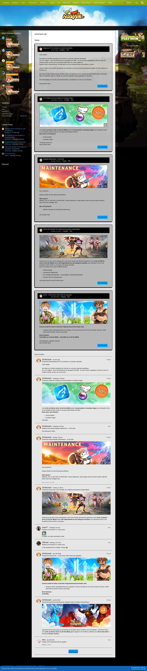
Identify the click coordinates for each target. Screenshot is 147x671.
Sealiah (8, 85)
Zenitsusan (8, 132)
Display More (73, 651)
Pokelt (7, 72)
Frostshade (9, 49)
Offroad (45, 542)
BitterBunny (23, 116)
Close (142, 668)
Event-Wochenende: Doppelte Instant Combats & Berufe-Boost (71, 602)
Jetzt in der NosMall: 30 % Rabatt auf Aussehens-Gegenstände (61, 229)
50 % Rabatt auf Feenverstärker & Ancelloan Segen (58, 98)
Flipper (8, 37)
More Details (135, 668)
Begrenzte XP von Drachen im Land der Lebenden (57, 48)
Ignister (8, 60)
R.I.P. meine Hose (10, 153)
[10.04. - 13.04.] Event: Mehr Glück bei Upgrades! (57, 295)
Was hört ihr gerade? (60, 642)
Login (136, 2)
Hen (44, 640)
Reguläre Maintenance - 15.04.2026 (15, 142)
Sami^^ (7, 155)
